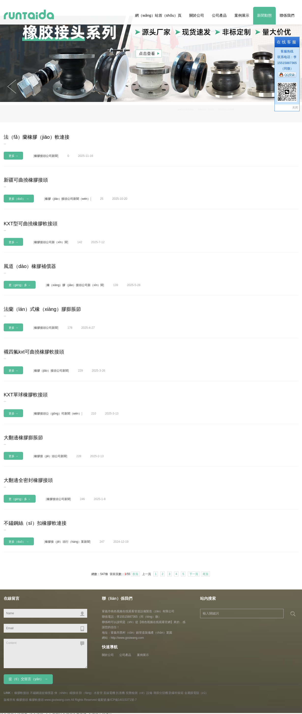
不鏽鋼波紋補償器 (42, 693)
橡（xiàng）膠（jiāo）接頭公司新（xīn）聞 (75, 314)
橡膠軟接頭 (21, 693)
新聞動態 (264, 15)
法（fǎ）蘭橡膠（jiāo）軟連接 (36, 137)
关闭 (295, 107)
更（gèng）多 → (20, 314)
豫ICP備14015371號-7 (122, 699)
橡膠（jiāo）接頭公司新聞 (51, 399)
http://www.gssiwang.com (127, 637)
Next (11, 86)
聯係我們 (287, 15)
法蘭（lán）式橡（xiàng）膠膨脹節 (42, 338)
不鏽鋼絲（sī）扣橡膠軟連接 (35, 552)
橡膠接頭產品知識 (211, 112)
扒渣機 (120, 693)
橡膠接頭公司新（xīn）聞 (51, 271)
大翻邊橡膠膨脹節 (23, 466)
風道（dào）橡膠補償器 (30, 295)
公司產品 (219, 15)
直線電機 (109, 693)
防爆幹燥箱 (176, 693)
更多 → (13, 156)
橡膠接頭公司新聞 (281, 112)
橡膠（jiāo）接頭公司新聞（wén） (67, 198)
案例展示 (241, 15)
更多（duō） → (19, 198)
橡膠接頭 (22, 699)
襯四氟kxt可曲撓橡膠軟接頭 (34, 381)
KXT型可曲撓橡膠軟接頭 (30, 252)
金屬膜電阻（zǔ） (196, 693)
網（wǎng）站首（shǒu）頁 (158, 15)
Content (45, 653)
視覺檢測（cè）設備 (139, 693)
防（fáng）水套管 (90, 693)
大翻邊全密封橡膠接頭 (28, 509)
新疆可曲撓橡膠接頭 (26, 180)
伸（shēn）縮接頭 (66, 693)
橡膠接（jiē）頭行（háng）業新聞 (67, 571)
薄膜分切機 (160, 693)
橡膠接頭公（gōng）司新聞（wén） (58, 442)
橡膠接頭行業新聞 (246, 112)
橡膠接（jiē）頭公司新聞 (50, 485)
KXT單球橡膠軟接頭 (26, 423)
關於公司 (196, 15)
